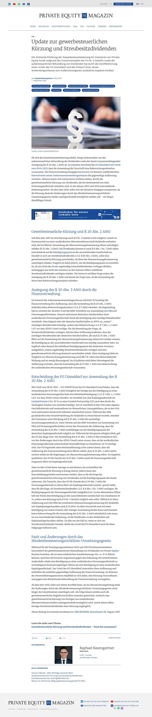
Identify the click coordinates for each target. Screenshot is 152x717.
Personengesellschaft (41, 86)
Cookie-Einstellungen (49, 709)
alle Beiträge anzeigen (88, 657)
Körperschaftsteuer (71, 90)
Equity (115, 550)
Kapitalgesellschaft (90, 90)
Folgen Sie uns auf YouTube (126, 701)
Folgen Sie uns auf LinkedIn (96, 701)
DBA (110, 311)
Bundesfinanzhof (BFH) (78, 86)
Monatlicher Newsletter (24, 4)
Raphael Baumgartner (44, 78)
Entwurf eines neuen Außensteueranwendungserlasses (59, 175)
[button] (37, 638)
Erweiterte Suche (123, 4)
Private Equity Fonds (41, 90)
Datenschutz (32, 709)
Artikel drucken (114, 638)
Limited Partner (39, 401)
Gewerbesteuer (59, 86)
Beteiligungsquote (62, 252)
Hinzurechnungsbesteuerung (102, 86)
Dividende (56, 90)
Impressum (21, 709)
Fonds (55, 266)
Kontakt (11, 709)
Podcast (28, 4)
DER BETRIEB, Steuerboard (88, 612)
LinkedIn (9, 4)
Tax (32, 36)
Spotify (19, 4)
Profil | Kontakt (86, 655)
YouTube (14, 4)
